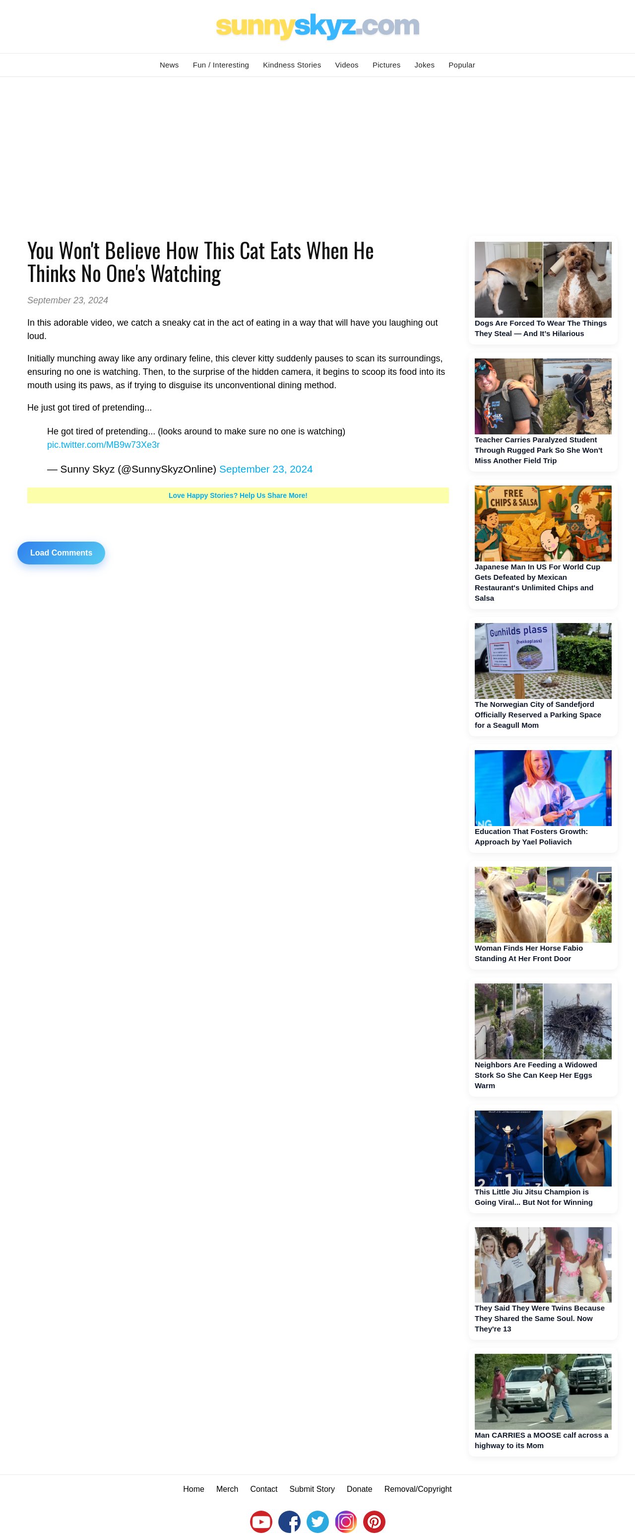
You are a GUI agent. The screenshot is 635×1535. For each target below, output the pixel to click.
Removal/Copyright (418, 1489)
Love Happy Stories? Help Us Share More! (238, 495)
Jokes (425, 65)
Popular (461, 65)
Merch (227, 1489)
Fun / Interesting (221, 65)
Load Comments (61, 553)
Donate (360, 1489)
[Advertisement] (317, 151)
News (169, 65)
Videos (347, 65)
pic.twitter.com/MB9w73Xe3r (103, 445)
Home (193, 1489)
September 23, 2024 (266, 469)
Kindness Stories (292, 65)
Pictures (387, 65)
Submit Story (312, 1489)
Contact (263, 1489)
